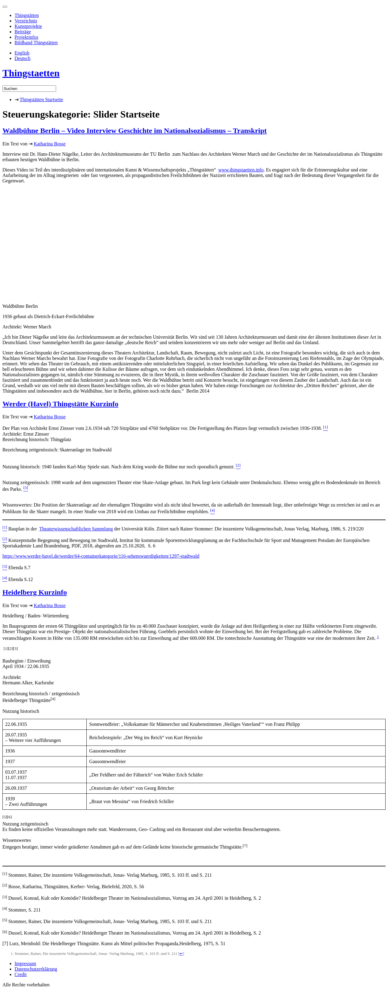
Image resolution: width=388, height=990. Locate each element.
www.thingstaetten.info (240, 169)
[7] (5, 943)
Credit (21, 974)
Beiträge (23, 31)
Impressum (25, 963)
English (22, 52)
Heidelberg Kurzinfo (34, 592)
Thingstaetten (30, 73)
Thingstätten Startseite (41, 99)
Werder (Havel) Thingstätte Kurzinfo (60, 404)
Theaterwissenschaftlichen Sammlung (76, 528)
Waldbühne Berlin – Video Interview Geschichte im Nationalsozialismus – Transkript (134, 131)
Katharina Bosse (49, 143)
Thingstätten (27, 15)
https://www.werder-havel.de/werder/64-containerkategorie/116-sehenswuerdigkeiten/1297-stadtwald (100, 556)
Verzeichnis (26, 20)
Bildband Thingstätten (36, 42)
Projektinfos (26, 37)
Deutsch (22, 58)
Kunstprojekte (28, 26)
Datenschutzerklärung (36, 969)
